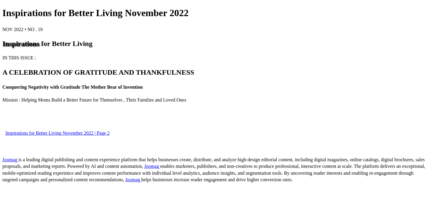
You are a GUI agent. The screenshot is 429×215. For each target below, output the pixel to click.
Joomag (10, 159)
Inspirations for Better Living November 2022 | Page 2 (57, 133)
